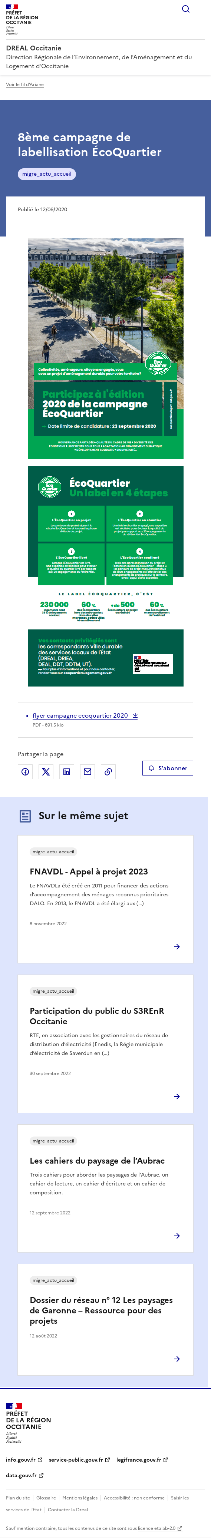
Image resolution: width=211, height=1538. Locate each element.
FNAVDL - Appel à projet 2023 (89, 872)
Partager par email (87, 771)
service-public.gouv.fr (76, 1460)
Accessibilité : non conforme (134, 1498)
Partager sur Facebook (25, 771)
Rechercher (185, 8)
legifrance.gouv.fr (138, 1460)
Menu (200, 8)
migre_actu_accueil (47, 174)
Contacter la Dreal (68, 1509)
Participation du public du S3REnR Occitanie (97, 1016)
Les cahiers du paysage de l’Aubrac (97, 1161)
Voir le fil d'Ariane (25, 84)
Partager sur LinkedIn (66, 771)
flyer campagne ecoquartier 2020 (81, 715)
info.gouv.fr (21, 1460)
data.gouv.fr (21, 1475)
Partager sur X (46, 771)
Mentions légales (80, 1498)
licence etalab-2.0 (156, 1528)
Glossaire (46, 1498)
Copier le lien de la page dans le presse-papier (108, 771)
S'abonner (167, 768)
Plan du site (18, 1498)
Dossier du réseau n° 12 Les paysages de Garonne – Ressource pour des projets (101, 1310)
